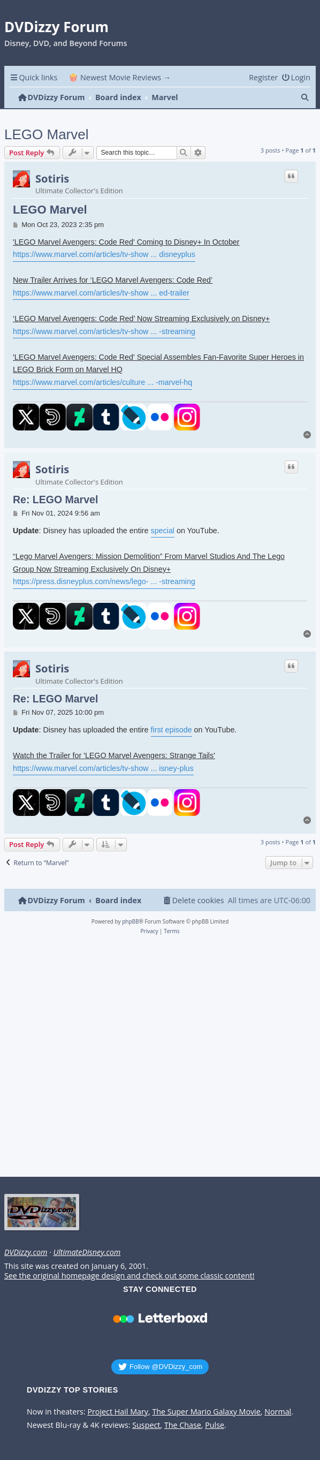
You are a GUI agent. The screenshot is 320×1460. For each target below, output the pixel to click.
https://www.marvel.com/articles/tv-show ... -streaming (104, 331)
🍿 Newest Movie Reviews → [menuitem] (119, 77)
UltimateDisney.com (86, 1252)
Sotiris (52, 179)
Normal (277, 1412)
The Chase (182, 1425)
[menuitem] (295, 77)
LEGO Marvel (46, 134)
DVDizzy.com (25, 1252)
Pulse (214, 1425)
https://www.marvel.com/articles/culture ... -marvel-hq (102, 382)
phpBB (130, 921)
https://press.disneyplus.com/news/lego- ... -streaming (104, 581)
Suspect (146, 1425)
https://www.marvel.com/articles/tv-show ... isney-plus (103, 768)
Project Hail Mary (117, 1412)
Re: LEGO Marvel (55, 499)
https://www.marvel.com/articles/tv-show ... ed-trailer (101, 293)
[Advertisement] (158, 1059)
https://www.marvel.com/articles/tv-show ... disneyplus (104, 254)
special (163, 530)
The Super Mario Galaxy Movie (206, 1412)
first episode (171, 729)
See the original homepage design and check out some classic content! (129, 1276)
